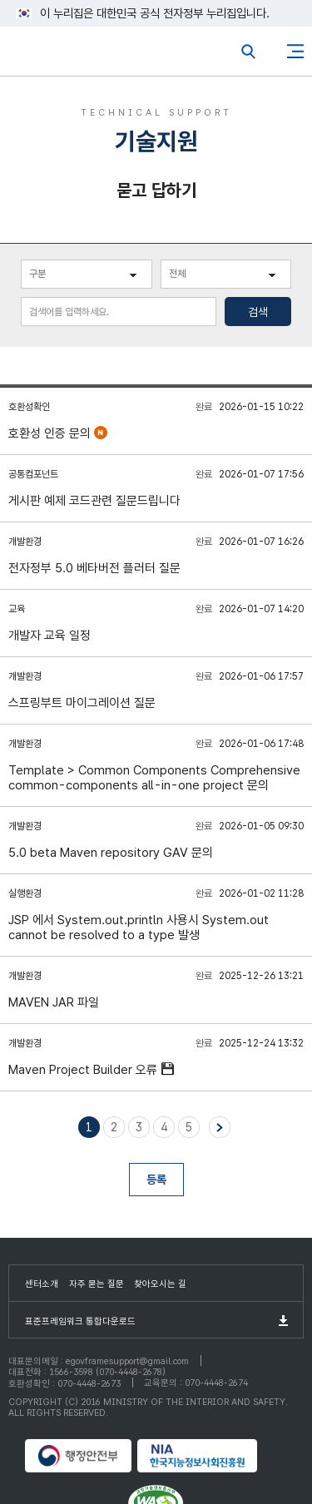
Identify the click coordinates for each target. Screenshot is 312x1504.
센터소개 (41, 1284)
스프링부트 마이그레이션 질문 (82, 702)
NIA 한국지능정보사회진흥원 (212, 1455)
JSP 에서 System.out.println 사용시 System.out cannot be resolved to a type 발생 (138, 927)
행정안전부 (79, 1455)
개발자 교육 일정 (49, 635)
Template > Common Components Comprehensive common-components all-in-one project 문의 (154, 778)
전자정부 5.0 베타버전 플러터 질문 (94, 568)
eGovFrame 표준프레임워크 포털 (43, 55)
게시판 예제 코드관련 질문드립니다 (94, 500)
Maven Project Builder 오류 (84, 1069)
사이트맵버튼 (295, 51)
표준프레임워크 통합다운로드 (80, 1321)
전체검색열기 (248, 51)
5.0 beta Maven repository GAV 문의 (110, 852)
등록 (156, 1179)
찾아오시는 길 (160, 1284)
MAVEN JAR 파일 (53, 1002)
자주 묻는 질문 (96, 1284)
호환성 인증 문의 (51, 433)
